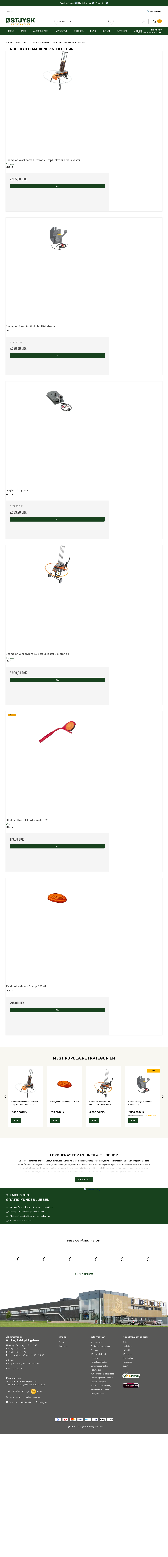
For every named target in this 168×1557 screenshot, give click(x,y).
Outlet (125, 1366)
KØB (16, 1120)
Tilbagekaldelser (98, 1394)
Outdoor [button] (79, 31)
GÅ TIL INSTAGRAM (84, 1274)
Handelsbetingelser (99, 1362)
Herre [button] (10, 31)
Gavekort (122, 31)
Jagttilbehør (128, 1358)
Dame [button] (23, 31)
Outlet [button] (106, 31)
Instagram (41, 1403)
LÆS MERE (84, 1179)
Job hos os (63, 1346)
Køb (57, 186)
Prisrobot (95, 1350)
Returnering (96, 1370)
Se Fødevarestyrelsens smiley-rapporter (23, 1397)
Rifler (125, 1342)
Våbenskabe (128, 1354)
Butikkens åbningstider (100, 1346)
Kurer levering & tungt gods (102, 1374)
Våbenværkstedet (98, 1354)
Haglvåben (127, 1346)
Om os (61, 1342)
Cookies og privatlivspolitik (102, 1378)
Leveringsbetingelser (99, 1366)
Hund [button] (93, 31)
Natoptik (126, 1350)
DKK (8, 11)
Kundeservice (154, 11)
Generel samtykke (98, 1382)
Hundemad (127, 1362)
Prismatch (95, 1358)
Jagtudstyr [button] (61, 31)
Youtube (26, 1403)
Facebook (11, 1403)
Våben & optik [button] (40, 31)
